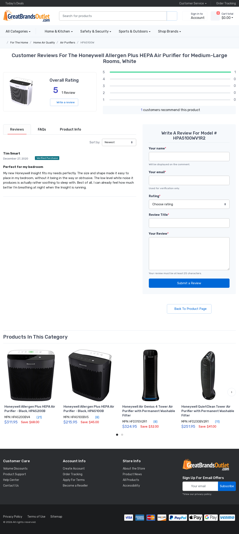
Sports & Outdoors (133, 31)
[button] (231, 392)
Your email (157, 172)
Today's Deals (13, 3)
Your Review (159, 234)
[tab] (17, 129)
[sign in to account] (194, 16)
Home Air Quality (44, 42)
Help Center (11, 480)
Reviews (17, 129)
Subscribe (227, 486)
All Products (131, 480)
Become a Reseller (75, 485)
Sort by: (95, 142)
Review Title (159, 215)
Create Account (74, 468)
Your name (157, 148)
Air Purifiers (67, 42)
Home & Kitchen (57, 31)
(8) (94, 417)
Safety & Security (94, 31)
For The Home (19, 42)
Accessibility (131, 485)
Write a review (64, 102)
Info (70, 129)
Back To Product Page (189, 309)
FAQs (42, 129)
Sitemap (56, 516)
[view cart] (215, 16)
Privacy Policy (12, 516)
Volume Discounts (15, 468)
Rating (154, 196)
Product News (132, 474)
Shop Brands (168, 31)
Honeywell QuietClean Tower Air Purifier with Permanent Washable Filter (207, 411)
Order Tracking (225, 3)
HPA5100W (87, 42)
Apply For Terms (74, 480)
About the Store (134, 468)
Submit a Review (189, 283)
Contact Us (11, 485)
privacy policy (203, 494)
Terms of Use (36, 516)
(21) (37, 417)
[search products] (172, 16)
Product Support (14, 474)
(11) (215, 421)
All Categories (15, 31)
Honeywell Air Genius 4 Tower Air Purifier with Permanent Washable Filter (148, 411)
